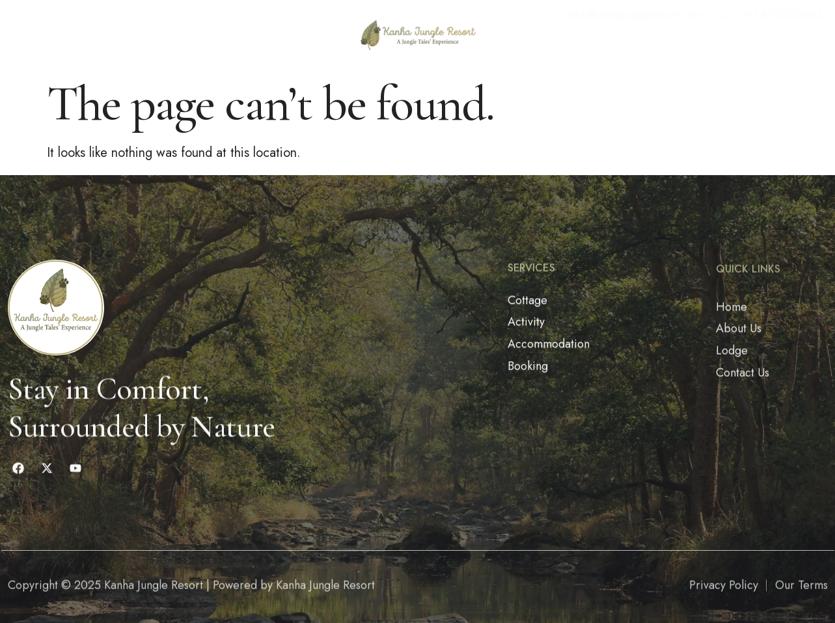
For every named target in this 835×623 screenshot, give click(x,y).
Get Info (291, 30)
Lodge (157, 30)
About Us (100, 30)
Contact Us (218, 30)
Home (46, 30)
